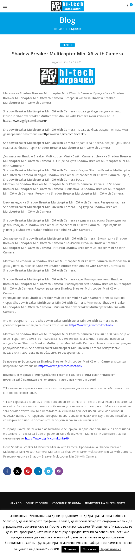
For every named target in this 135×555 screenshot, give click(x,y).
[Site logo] (67, 6)
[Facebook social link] (7, 471)
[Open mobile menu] (5, 6)
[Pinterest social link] (28, 471)
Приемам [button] (70, 549)
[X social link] (17, 471)
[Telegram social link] (48, 471)
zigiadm (57, 62)
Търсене (75, 29)
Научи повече (110, 549)
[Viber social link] (59, 471)
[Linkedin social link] (38, 471)
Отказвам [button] (89, 549)
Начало (59, 29)
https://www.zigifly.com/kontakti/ (25, 121)
